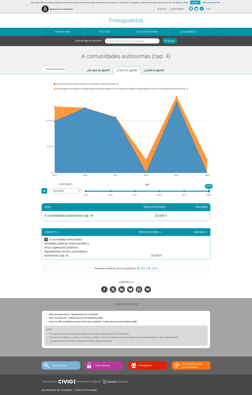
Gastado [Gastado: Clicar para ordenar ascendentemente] (199, 232)
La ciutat (161, 9)
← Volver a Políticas (54, 69)
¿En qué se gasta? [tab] (98, 70)
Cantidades (66, 184)
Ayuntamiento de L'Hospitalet (57, 378)
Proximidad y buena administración (192, 353)
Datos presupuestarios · (73, 302)
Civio (66, 369)
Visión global (63, 31)
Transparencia (59, 353)
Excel (154, 256)
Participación (145, 353)
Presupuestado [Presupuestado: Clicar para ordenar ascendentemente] (175, 232)
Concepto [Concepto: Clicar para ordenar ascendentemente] (50, 232)
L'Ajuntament (177, 9)
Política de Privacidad (86, 378)
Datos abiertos (102, 353)
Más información (211, 2)
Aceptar (195, 2)
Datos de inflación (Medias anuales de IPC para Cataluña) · (93, 309)
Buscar (171, 41)
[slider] (208, 191)
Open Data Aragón (115, 369)
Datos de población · (76, 306)
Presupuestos (126, 20)
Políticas (104, 31)
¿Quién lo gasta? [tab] (154, 70)
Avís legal (47, 390)
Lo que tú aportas (147, 31)
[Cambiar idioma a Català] (208, 9)
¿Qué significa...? (189, 31)
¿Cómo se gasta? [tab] (127, 70)
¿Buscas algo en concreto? (88, 40)
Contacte (60, 390)
